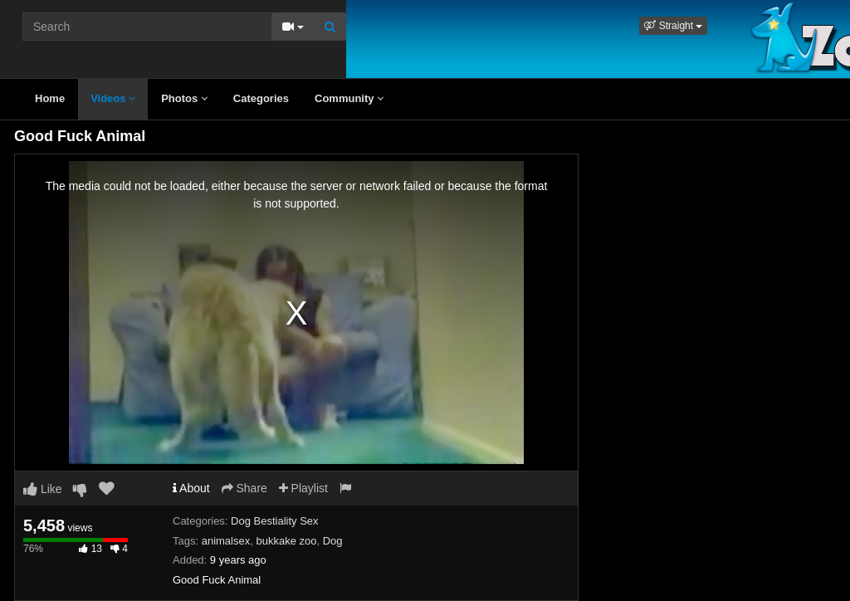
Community (349, 98)
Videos (112, 98)
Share (244, 488)
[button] (673, 26)
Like (42, 489)
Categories (261, 98)
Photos (184, 98)
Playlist (303, 488)
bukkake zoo (286, 541)
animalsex (226, 541)
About (191, 488)
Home (50, 98)
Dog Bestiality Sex (275, 521)
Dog (333, 541)
